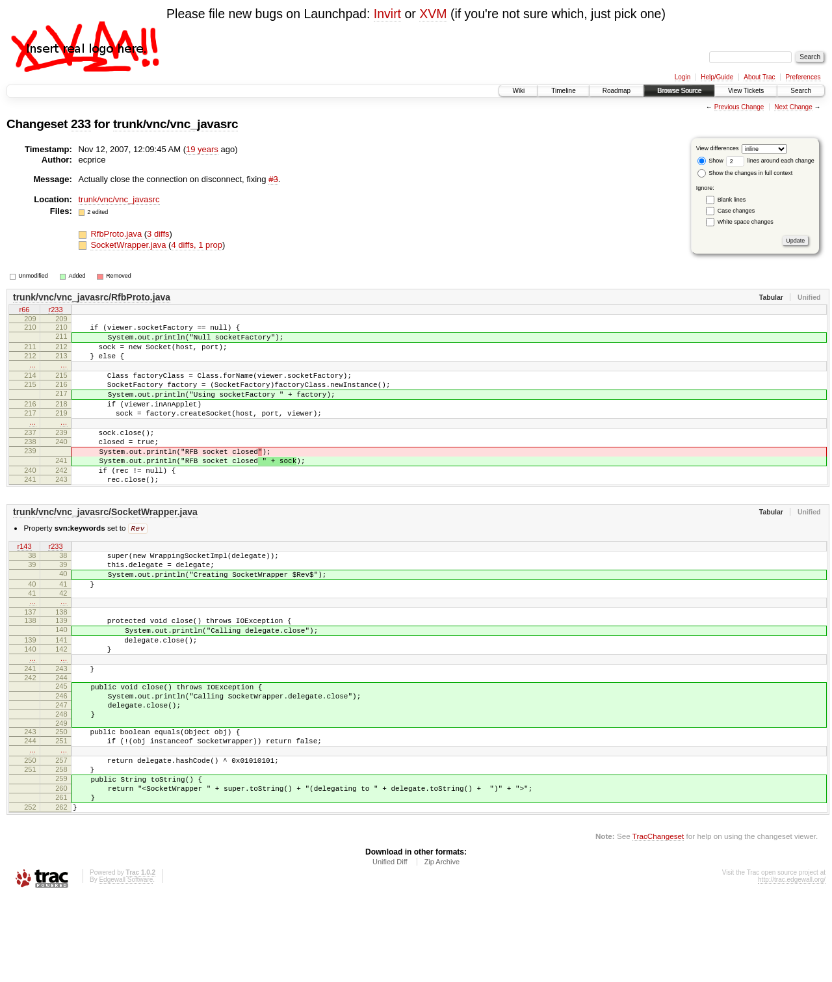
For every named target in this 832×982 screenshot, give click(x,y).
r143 (24, 583)
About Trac (759, 77)
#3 (273, 179)
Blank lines (732, 199)
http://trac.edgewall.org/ (792, 964)
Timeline (563, 90)
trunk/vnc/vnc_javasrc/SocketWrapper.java (105, 547)
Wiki (518, 90)
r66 (25, 311)
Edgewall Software (126, 964)
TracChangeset (658, 920)
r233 (55, 311)
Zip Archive (442, 946)
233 (81, 124)
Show (710, 160)
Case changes (736, 210)
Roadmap (616, 90)
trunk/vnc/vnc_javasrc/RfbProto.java (91, 297)
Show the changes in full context (745, 173)
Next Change (793, 107)
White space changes (746, 222)
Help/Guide (717, 77)
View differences (717, 148)
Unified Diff (390, 946)
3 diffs (158, 234)
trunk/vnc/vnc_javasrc (175, 124)
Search (800, 90)
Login (682, 77)
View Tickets (746, 90)
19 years (202, 149)
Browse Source (679, 90)
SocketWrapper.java (129, 245)
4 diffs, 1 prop (196, 245)
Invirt (387, 14)
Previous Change (739, 107)
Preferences (803, 77)
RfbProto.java (117, 234)
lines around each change (770, 160)
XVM (433, 14)
